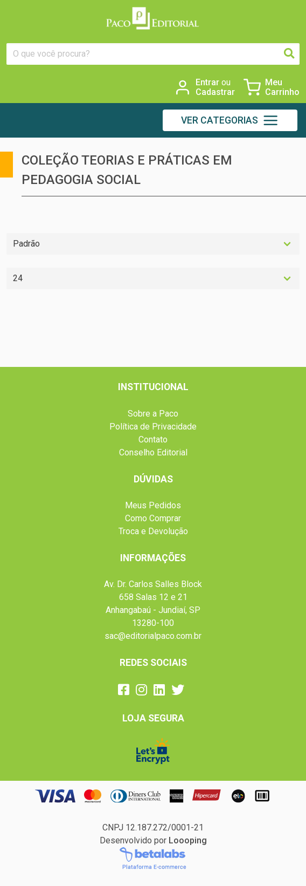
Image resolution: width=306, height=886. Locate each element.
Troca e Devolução (153, 531)
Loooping (188, 840)
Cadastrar (215, 92)
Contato (153, 439)
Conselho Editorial (153, 452)
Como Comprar (153, 518)
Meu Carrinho (282, 87)
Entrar (213, 82)
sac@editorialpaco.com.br (153, 636)
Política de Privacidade (153, 426)
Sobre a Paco (153, 413)
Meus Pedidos (153, 505)
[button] (230, 120)
